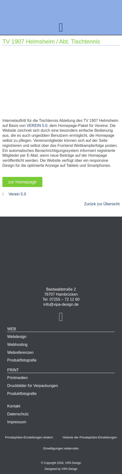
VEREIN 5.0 (37, 126)
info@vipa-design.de (60, 304)
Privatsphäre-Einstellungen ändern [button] (29, 437)
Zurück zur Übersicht (102, 204)
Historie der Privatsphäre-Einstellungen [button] (90, 437)
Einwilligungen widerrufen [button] (61, 448)
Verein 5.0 (17, 194)
